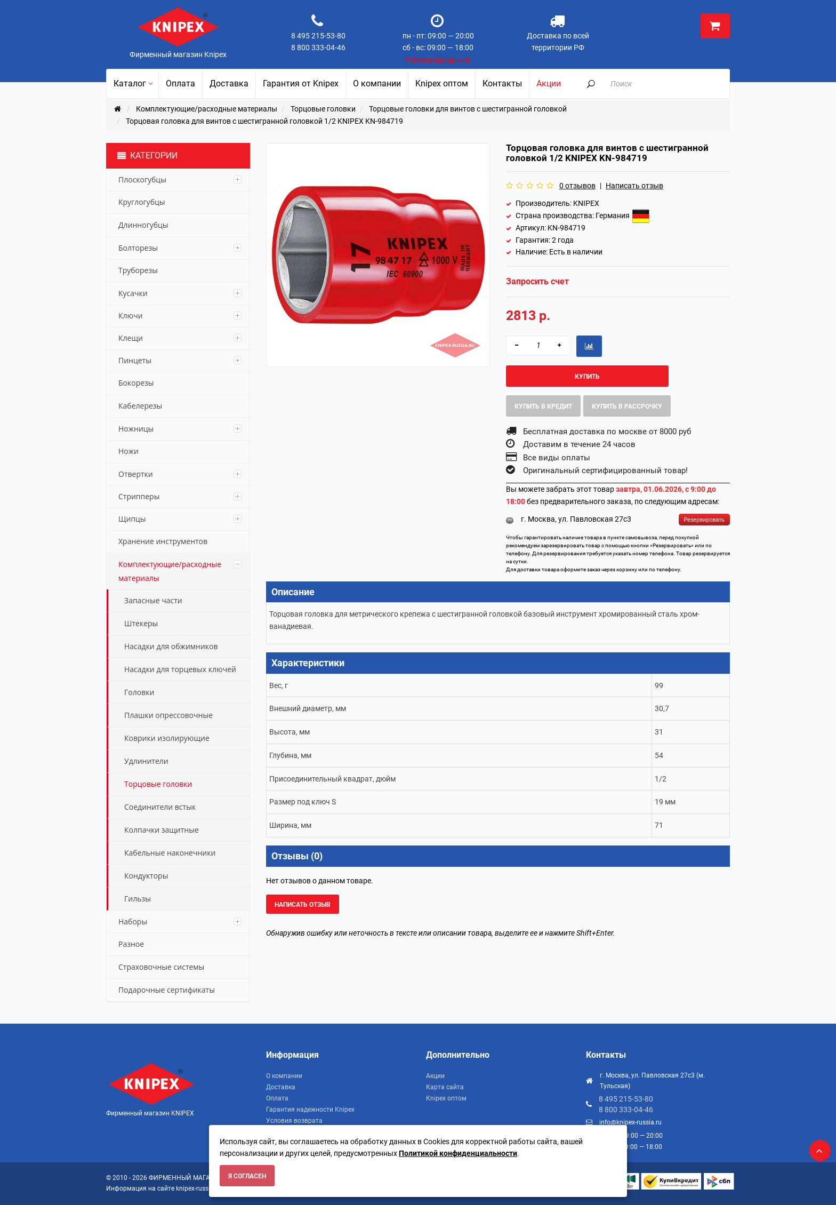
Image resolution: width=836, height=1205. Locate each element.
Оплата (277, 1098)
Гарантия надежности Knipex (310, 1109)
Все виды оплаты (556, 457)
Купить (587, 376)
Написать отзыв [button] (303, 904)
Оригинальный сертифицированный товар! (605, 470)
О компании (284, 1076)
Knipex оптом (446, 1098)
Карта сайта (445, 1087)
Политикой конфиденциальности (458, 1153)
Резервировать (704, 519)
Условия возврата (294, 1120)
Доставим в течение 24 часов (579, 444)
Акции (435, 1076)
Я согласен (247, 1176)
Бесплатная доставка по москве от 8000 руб (607, 431)
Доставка (280, 1087)
